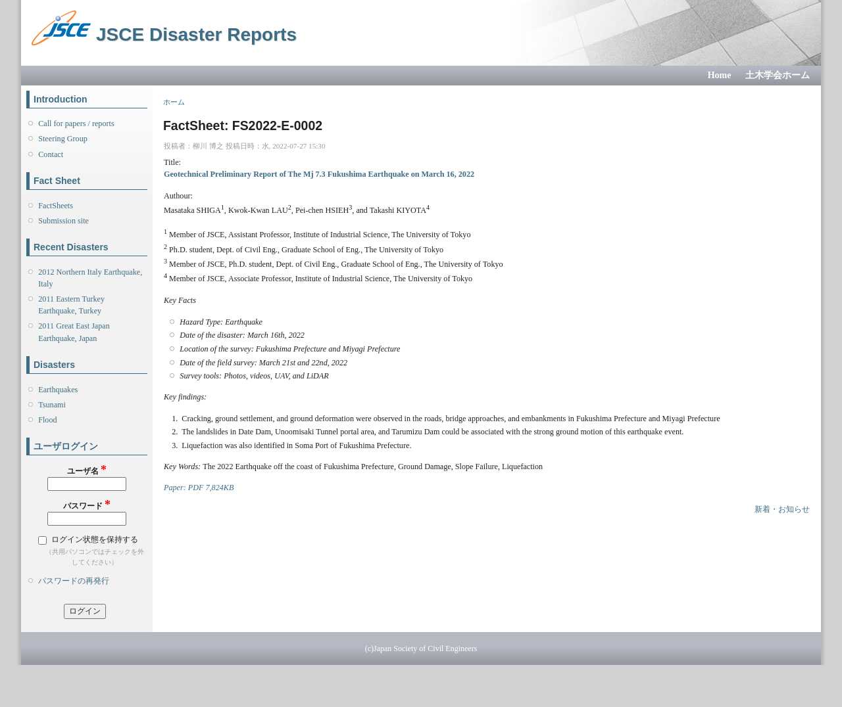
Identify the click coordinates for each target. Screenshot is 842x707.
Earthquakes (58, 389)
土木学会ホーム (777, 75)
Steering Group (62, 138)
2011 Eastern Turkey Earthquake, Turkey (71, 304)
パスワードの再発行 (73, 580)
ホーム (174, 102)
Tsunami (52, 404)
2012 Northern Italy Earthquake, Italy (90, 277)
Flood (47, 419)
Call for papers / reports (76, 123)
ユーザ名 (87, 470)
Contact (50, 154)
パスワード (87, 505)
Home (719, 75)
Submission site (63, 220)
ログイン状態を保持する (94, 539)
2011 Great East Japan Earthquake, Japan (74, 331)
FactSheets (55, 205)
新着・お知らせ (782, 509)
